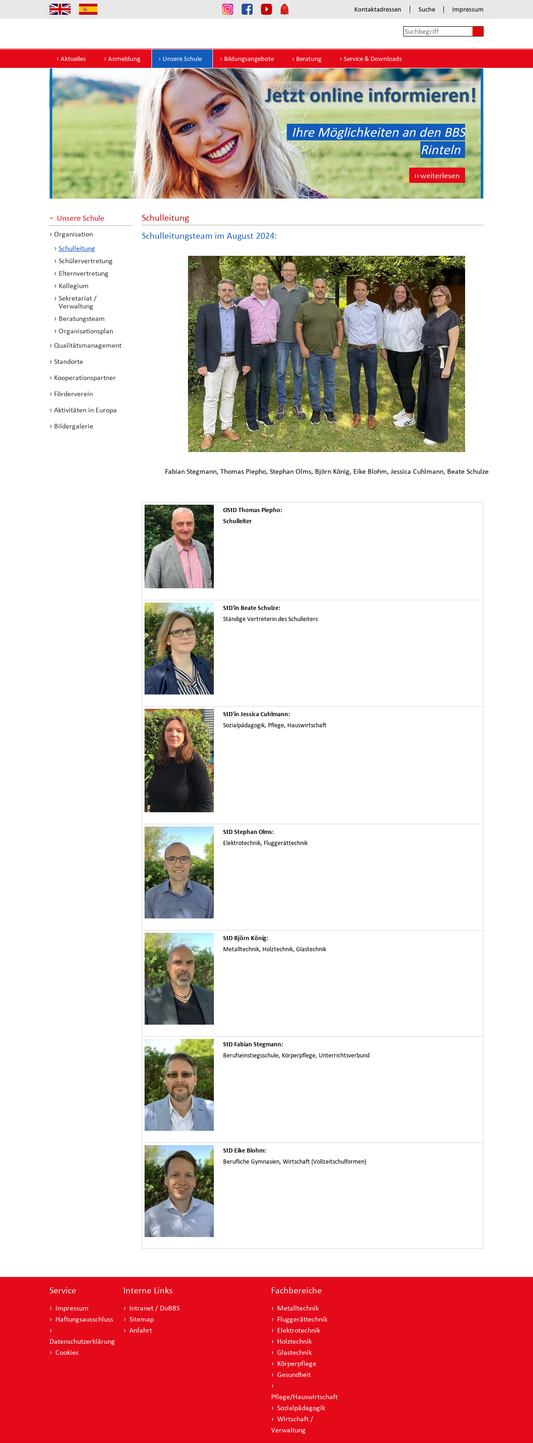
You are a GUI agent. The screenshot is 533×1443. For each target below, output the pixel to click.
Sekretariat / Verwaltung (78, 302)
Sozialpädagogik (301, 1408)
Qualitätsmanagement (87, 345)
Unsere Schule (182, 58)
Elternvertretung (84, 273)
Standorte (68, 361)
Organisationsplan (86, 331)
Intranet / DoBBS (154, 1308)
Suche (426, 9)
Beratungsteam (82, 318)
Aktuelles (73, 58)
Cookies (67, 1352)
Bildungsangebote (249, 58)
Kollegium (74, 286)
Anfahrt (140, 1330)
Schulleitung (77, 248)
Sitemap (141, 1319)
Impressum (468, 9)
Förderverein (73, 394)
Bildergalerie (73, 426)
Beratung (308, 58)
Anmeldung (124, 58)
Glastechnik (294, 1352)
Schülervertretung (86, 261)
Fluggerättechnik (302, 1319)
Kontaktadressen (377, 9)
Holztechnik (294, 1341)
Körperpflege (296, 1363)
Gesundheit (294, 1374)
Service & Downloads (373, 58)
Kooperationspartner (85, 377)
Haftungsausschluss (84, 1319)
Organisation (73, 234)
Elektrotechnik (298, 1330)
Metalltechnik (298, 1308)
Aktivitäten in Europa (85, 410)
